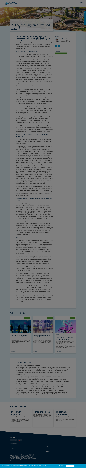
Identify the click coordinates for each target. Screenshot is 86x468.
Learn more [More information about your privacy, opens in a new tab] (12, 466)
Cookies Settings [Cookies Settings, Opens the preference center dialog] (61, 465)
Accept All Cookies (70, 465)
